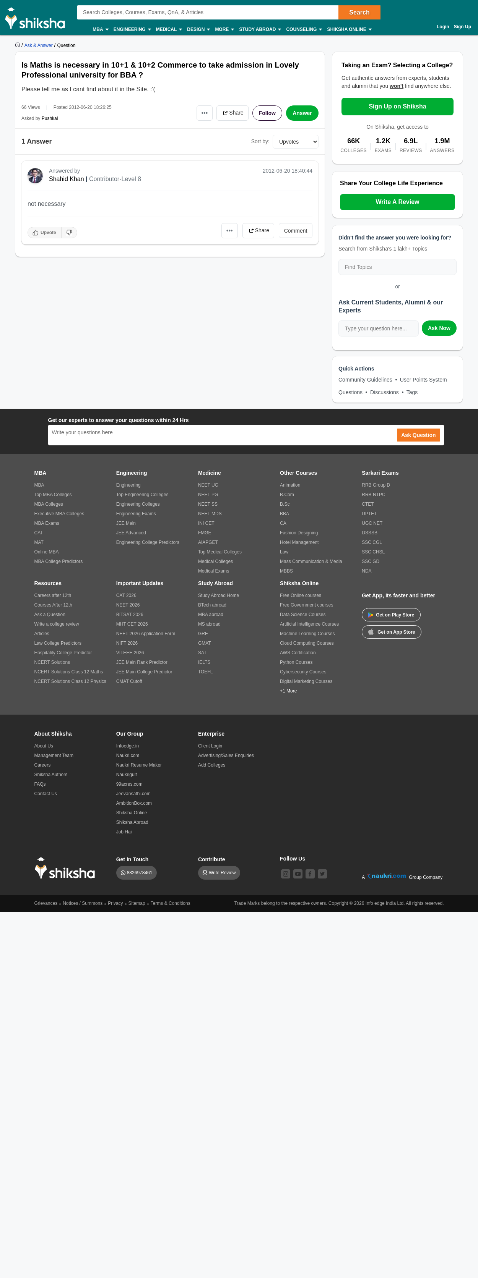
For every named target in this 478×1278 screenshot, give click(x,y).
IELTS (204, 662)
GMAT (204, 643)
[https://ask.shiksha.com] (39, 45)
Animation (290, 485)
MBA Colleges (48, 504)
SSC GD (370, 561)
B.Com (287, 494)
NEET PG (208, 494)
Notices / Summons (82, 903)
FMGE (204, 532)
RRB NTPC (373, 494)
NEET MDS (210, 513)
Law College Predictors (57, 643)
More (224, 29)
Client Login (210, 746)
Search (359, 12)
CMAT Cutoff (129, 681)
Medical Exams (213, 571)
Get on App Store (391, 631)
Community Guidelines (365, 380)
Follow (267, 113)
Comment (295, 231)
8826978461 (140, 872)
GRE (203, 633)
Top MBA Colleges (53, 494)
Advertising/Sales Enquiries (226, 755)
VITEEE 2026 (130, 652)
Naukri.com (128, 755)
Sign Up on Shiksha (397, 106)
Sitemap (136, 903)
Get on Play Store (391, 615)
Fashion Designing (299, 532)
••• (205, 113)
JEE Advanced (131, 532)
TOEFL (205, 672)
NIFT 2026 (127, 643)
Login (443, 26)
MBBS (286, 571)
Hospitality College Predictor (63, 652)
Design (198, 29)
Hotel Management (299, 542)
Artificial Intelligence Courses (309, 624)
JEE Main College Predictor (144, 672)
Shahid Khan (66, 179)
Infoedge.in (127, 746)
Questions (350, 392)
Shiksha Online (349, 29)
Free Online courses (300, 595)
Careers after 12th (53, 595)
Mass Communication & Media (311, 561)
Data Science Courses (302, 614)
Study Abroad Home (218, 595)
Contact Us (45, 793)
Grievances (46, 903)
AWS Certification (298, 652)
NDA (366, 571)
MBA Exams (46, 523)
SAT (202, 652)
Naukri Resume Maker (139, 765)
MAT (39, 542)
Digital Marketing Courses (306, 681)
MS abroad (209, 624)
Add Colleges (211, 765)
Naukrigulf (126, 774)
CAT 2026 (126, 595)
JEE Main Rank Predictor (141, 662)
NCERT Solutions (52, 662)
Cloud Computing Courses (307, 643)
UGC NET (372, 523)
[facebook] (310, 873)
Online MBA (46, 552)
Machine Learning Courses (307, 633)
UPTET (369, 513)
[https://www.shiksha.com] (18, 45)
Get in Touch (132, 859)
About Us (43, 746)
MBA (100, 29)
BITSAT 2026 (129, 614)
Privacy (115, 903)
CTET (368, 504)
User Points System (423, 380)
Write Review (222, 872)
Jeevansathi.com (133, 793)
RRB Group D (376, 485)
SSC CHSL (373, 552)
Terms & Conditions (170, 903)
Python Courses (296, 662)
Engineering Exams (136, 513)
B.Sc (284, 504)
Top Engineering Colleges (142, 494)
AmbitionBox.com (134, 803)
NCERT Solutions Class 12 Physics (70, 681)
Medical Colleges (215, 561)
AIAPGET (208, 542)
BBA (284, 513)
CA (283, 523)
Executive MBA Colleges (59, 513)
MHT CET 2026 (132, 624)
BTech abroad (212, 605)
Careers (42, 765)
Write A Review (397, 202)
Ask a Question (49, 614)
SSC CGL (372, 542)
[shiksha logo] (67, 868)
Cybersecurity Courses (303, 672)
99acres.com (129, 784)
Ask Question (418, 435)
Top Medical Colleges (220, 552)
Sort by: (260, 141)
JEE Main (126, 523)
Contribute (211, 859)
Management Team (54, 755)
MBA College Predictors (58, 561)
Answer (302, 113)
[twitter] (322, 873)
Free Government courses (306, 605)
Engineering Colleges (138, 504)
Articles (41, 633)
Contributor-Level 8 (115, 179)
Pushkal (50, 118)
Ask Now (439, 328)
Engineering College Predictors (147, 542)
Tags (412, 392)
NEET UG (208, 485)
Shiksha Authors (51, 774)
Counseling (303, 29)
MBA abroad (210, 614)
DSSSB (369, 532)
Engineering (132, 29)
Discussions (384, 392)
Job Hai (124, 832)
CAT (38, 532)
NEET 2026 (128, 605)
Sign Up (462, 26)
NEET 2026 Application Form (146, 633)
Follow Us (292, 859)
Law (284, 552)
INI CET (206, 523)
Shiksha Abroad (132, 822)
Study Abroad (259, 29)
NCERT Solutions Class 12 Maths (68, 672)
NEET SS (208, 504)
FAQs (40, 784)
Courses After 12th (53, 605)
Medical (169, 29)
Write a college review (56, 624)
